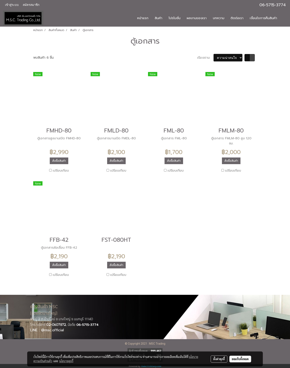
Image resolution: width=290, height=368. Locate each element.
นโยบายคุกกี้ (66, 361)
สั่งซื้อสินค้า (59, 161)
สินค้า (158, 18)
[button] (283, 18)
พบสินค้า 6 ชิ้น (43, 57)
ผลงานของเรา (197, 18)
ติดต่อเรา (237, 18)
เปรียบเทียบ (61, 170)
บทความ (218, 18)
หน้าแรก (142, 18)
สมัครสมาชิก (31, 5)
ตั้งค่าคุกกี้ (219, 359)
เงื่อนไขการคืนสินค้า (263, 18)
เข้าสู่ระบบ (12, 5)
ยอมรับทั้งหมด (240, 359)
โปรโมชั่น (174, 18)
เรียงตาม (205, 57)
